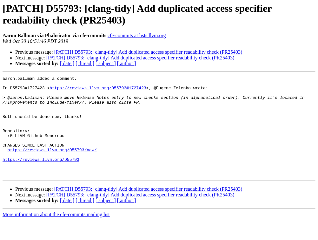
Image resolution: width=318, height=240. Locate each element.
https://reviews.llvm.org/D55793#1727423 (98, 90)
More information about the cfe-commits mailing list (56, 234)
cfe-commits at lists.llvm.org (137, 35)
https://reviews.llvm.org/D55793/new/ (52, 165)
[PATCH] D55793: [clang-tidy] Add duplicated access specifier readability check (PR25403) (148, 52)
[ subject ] (106, 63)
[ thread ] (85, 63)
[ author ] (126, 63)
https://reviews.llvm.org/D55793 (41, 176)
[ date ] (67, 63)
